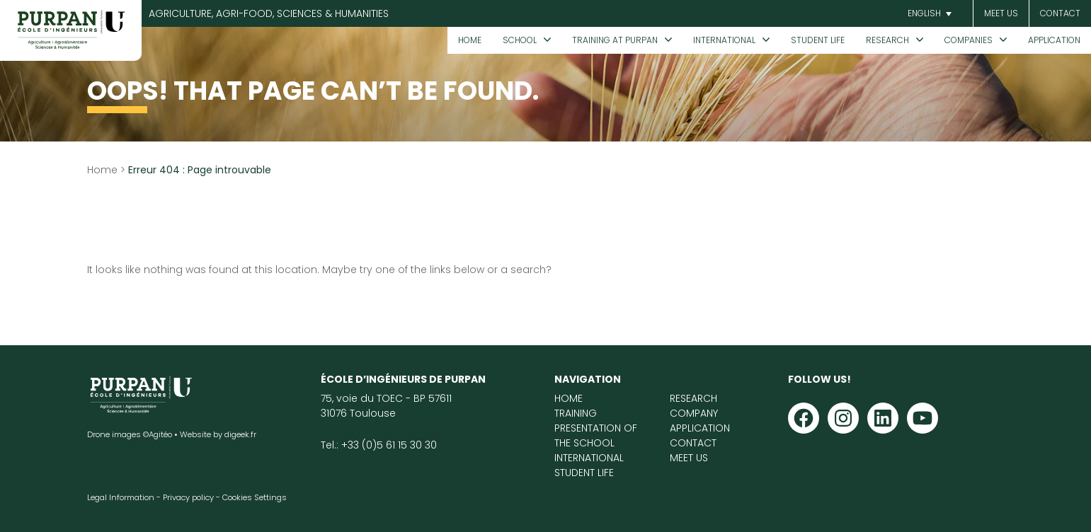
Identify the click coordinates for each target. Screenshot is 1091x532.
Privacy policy (188, 497)
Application (1054, 40)
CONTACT (1060, 13)
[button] (928, 13)
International (724, 40)
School (520, 40)
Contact (693, 443)
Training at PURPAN (615, 40)
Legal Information (120, 497)
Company (694, 413)
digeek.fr (240, 434)
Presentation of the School (595, 435)
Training (575, 413)
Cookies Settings (254, 497)
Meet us (1001, 13)
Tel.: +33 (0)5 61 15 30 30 (379, 445)
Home (469, 40)
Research (887, 40)
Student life (818, 40)
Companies (968, 40)
